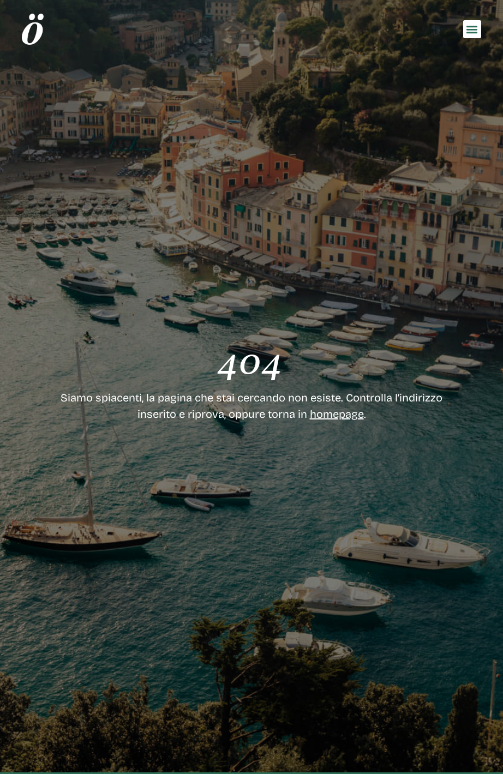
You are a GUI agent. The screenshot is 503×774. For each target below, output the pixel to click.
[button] (472, 29)
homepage (337, 414)
